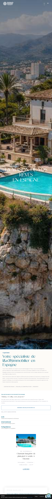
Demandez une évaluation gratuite (26, 407)
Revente (35, 386)
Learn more (30, 497)
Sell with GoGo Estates (8, 412)
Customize (42, 496)
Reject (36, 496)
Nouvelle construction (23, 386)
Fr (44, 3)
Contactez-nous (9, 386)
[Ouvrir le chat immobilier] (48, 495)
